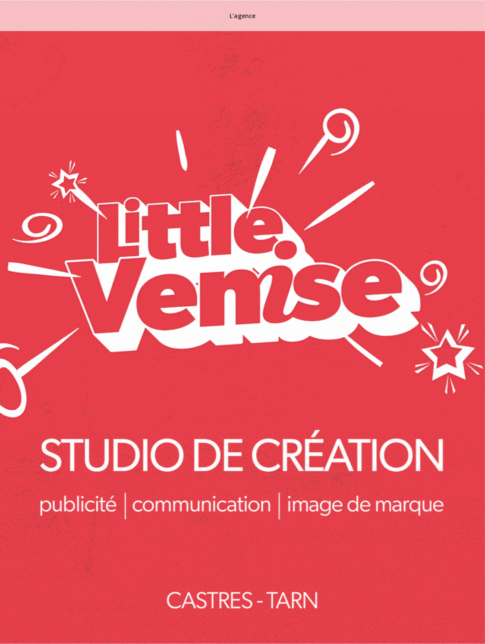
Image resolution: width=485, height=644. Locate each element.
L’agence (242, 16)
